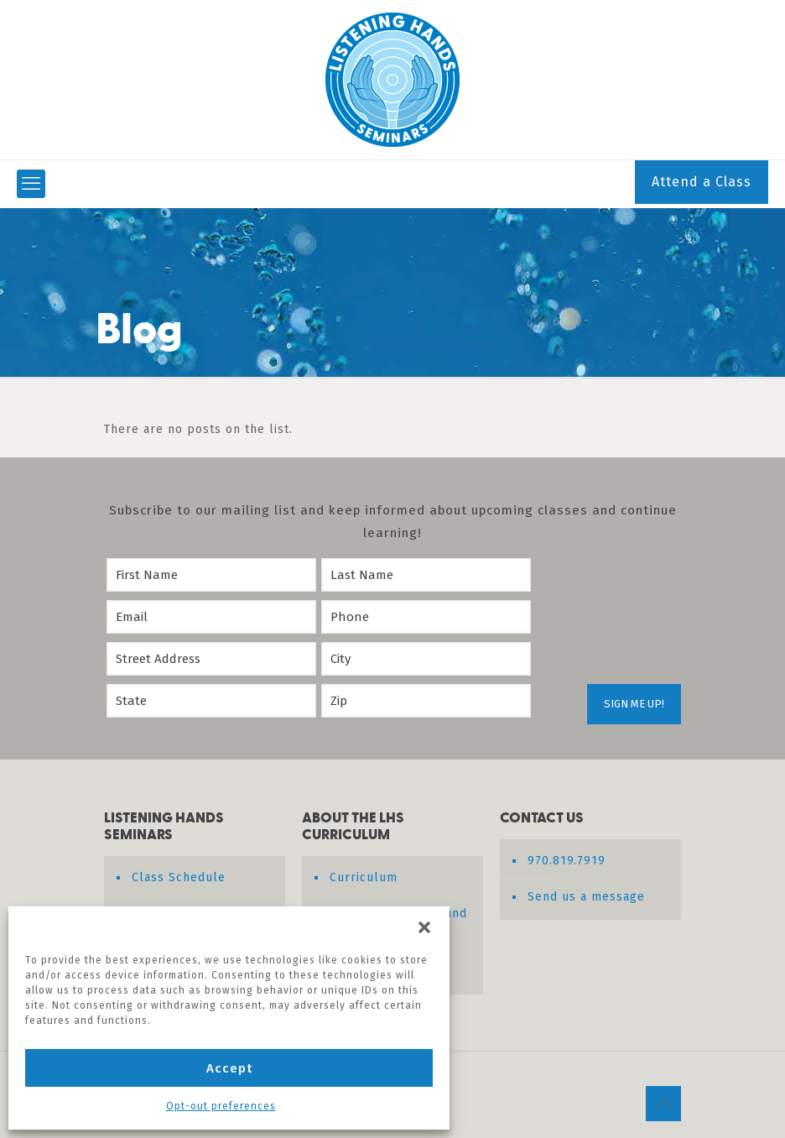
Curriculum (364, 877)
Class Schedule (179, 877)
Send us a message (586, 897)
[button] (424, 927)
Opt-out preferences (221, 1106)
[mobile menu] (31, 184)
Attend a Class (701, 182)
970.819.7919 (567, 861)
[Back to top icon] (663, 1103)
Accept (229, 1068)
